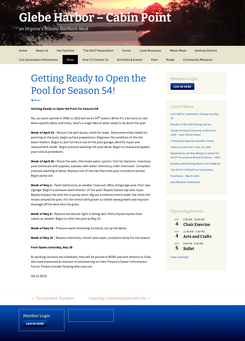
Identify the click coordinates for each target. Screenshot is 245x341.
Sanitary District (206, 50)
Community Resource (197, 60)
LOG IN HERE (182, 86)
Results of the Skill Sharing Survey (191, 124)
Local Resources (150, 50)
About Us (42, 50)
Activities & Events (129, 60)
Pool (154, 60)
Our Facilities (65, 50)
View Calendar (180, 257)
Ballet (188, 248)
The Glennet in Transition (52, 298)
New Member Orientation (185, 182)
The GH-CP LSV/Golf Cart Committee (192, 169)
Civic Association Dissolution (38, 60)
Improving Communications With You (120, 298)
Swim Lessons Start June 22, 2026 (191, 147)
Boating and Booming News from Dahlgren (195, 163)
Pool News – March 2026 (185, 176)
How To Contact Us (95, 60)
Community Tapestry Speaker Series (193, 141)
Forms (126, 50)
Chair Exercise (196, 224)
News (70, 60)
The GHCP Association (98, 50)
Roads (170, 60)
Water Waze (178, 50)
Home (23, 50)
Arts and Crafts (197, 236)
